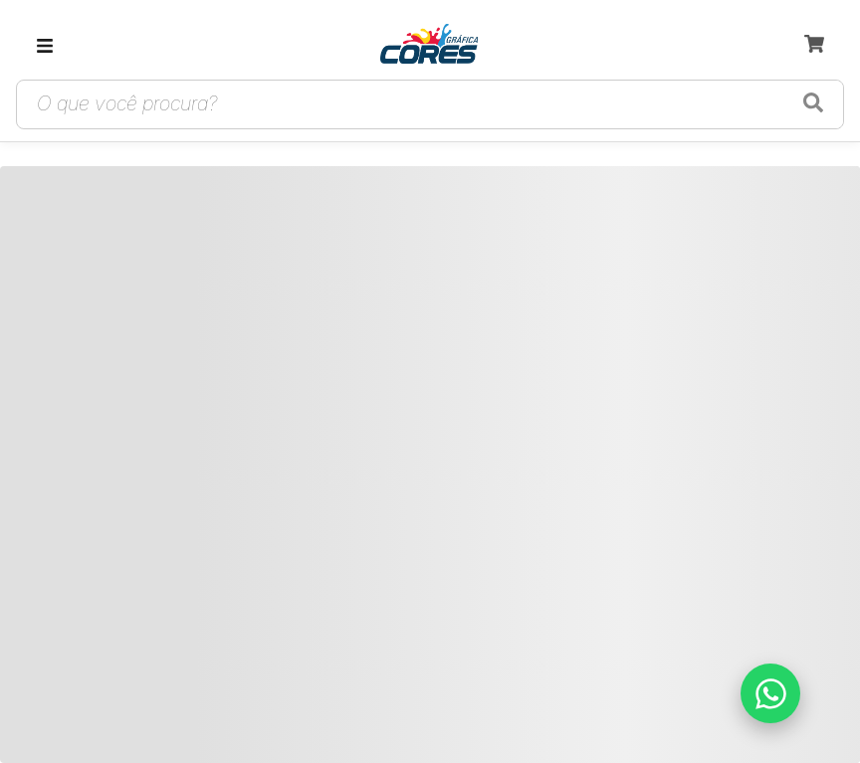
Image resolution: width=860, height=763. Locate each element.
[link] (429, 46)
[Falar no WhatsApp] (770, 693)
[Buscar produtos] (813, 104)
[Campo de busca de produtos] (406, 104)
